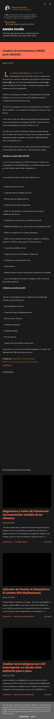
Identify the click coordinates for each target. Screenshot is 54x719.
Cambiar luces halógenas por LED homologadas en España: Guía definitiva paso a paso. (24, 667)
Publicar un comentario (24, 616)
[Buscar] (45, 4)
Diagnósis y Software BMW (23, 359)
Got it (33, 717)
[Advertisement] (27, 446)
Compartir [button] (7, 365)
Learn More (24, 717)
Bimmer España (13, 29)
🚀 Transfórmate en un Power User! (20, 24)
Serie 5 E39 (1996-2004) (11, 362)
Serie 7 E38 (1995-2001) (29, 362)
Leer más (47, 542)
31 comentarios (20, 542)
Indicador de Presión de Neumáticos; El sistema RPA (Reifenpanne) (26, 591)
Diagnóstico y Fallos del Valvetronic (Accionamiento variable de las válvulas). (26, 514)
